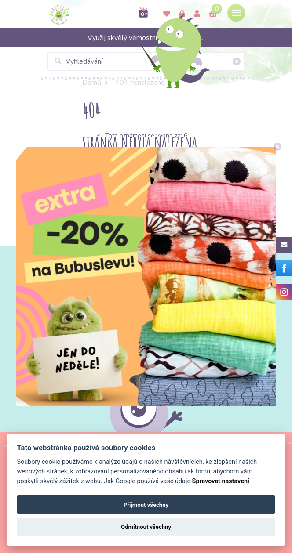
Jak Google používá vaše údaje (147, 481)
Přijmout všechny (146, 505)
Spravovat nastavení (220, 481)
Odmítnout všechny (146, 527)
